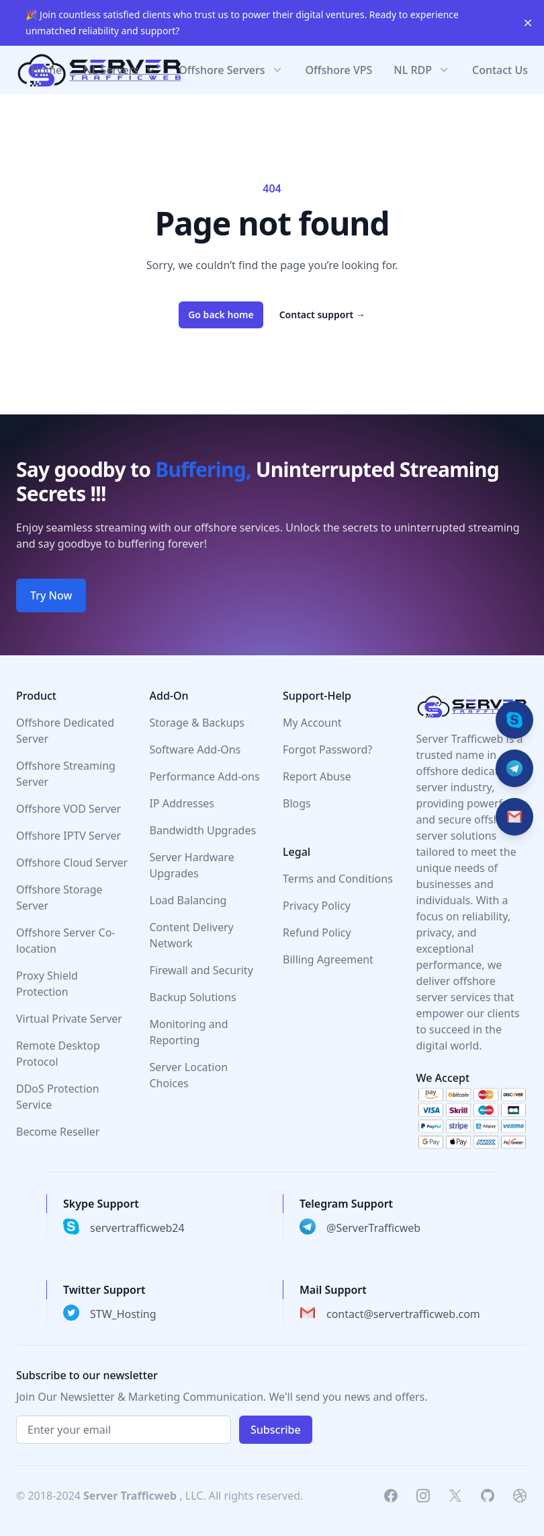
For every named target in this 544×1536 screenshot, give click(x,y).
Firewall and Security (201, 970)
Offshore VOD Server (68, 808)
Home (46, 70)
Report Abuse (317, 776)
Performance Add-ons (205, 776)
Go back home (221, 314)
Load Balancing (188, 900)
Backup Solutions (193, 997)
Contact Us (500, 70)
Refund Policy (317, 932)
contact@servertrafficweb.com (403, 1314)
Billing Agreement (328, 959)
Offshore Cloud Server (72, 862)
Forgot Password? (327, 749)
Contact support (322, 314)
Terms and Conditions (338, 878)
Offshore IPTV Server (68, 835)
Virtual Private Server (69, 1018)
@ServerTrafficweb (373, 1227)
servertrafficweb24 (137, 1227)
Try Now (51, 595)
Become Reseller (57, 1131)
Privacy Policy (317, 905)
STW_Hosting (123, 1314)
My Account (312, 722)
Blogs (297, 803)
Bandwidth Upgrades (203, 830)
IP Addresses (182, 803)
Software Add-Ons (195, 749)
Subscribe (276, 1429)
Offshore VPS (339, 70)
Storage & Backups (197, 722)
